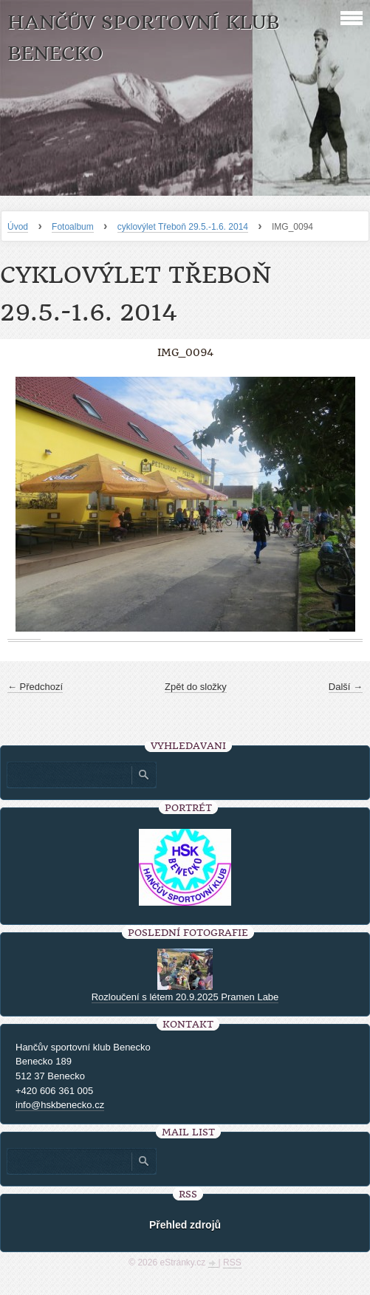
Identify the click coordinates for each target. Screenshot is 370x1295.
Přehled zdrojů (185, 1225)
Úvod (17, 227)
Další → (346, 686)
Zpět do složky (196, 686)
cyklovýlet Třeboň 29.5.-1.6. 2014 (182, 227)
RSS (232, 1262)
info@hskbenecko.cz (60, 1104)
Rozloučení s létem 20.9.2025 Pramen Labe (185, 996)
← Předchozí (35, 686)
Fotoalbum (73, 227)
